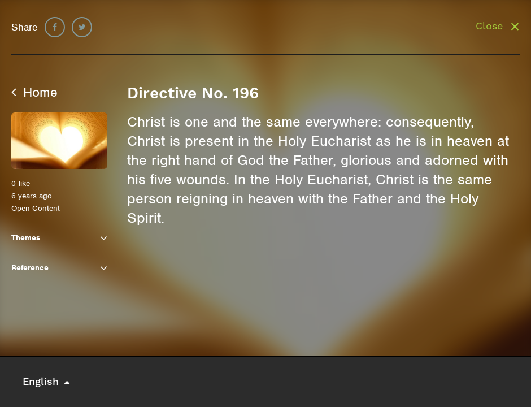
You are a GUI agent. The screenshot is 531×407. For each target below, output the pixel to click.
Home (34, 92)
